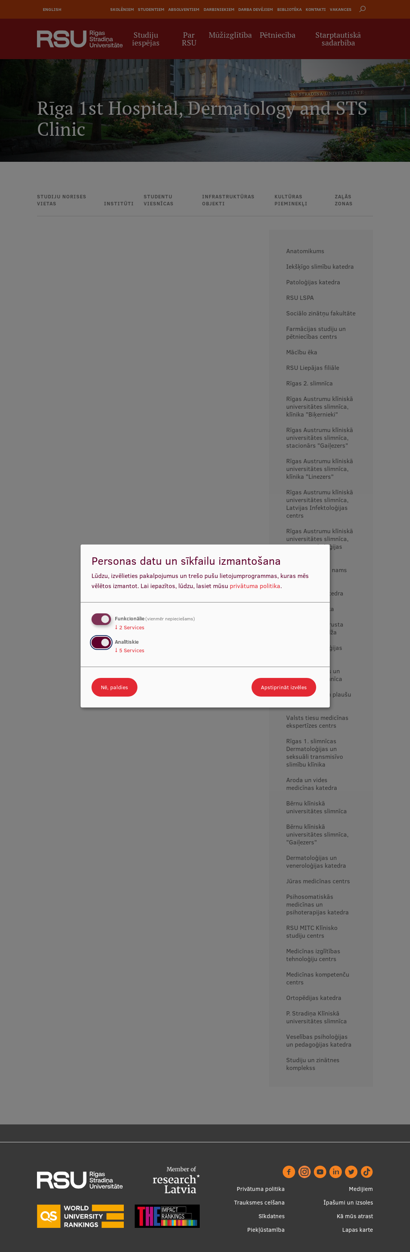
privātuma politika (255, 585)
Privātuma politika (261, 1189)
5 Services (129, 650)
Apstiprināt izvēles (284, 687)
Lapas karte (357, 1230)
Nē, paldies (114, 687)
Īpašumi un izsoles (348, 1202)
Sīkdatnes (272, 1216)
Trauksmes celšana (259, 1202)
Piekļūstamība (266, 1230)
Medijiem (361, 1189)
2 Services (129, 627)
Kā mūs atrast (355, 1216)
